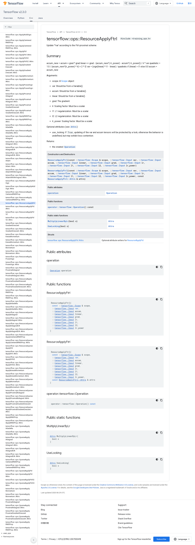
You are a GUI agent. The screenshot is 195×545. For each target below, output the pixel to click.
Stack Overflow (124, 519)
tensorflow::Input (122, 160)
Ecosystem (75, 3)
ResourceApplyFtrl (58, 160)
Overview (8, 18)
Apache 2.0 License (49, 488)
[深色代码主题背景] (157, 267)
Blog (43, 510)
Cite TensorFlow (125, 527)
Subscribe (161, 539)
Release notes (124, 514)
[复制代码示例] (161, 267)
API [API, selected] (59, 3)
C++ (85, 32)
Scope (64, 81)
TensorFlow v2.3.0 (14, 12)
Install (35, 3)
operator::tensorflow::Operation (66, 207)
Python (21, 18)
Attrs (73, 126)
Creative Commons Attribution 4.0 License (116, 485)
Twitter (44, 519)
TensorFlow (51, 32)
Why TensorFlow (117, 3)
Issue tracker (123, 510)
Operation (69, 147)
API (61, 32)
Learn (45, 3)
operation (53, 193)
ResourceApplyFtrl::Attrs (61, 179)
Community (95, 3)
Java (40, 18)
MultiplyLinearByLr (58, 221)
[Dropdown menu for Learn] (51, 3)
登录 (190, 3)
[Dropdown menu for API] (64, 3)
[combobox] (137, 3)
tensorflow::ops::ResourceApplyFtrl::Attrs (66, 240)
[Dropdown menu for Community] (104, 3)
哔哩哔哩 (45, 523)
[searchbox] (18, 27)
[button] (18, 533)
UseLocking (54, 226)
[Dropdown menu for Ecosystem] (83, 3)
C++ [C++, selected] (31, 18)
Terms (44, 539)
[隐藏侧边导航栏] (33, 540)
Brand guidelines (125, 523)
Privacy (52, 539)
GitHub (179, 3)
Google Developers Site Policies (86, 488)
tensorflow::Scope (88, 160)
